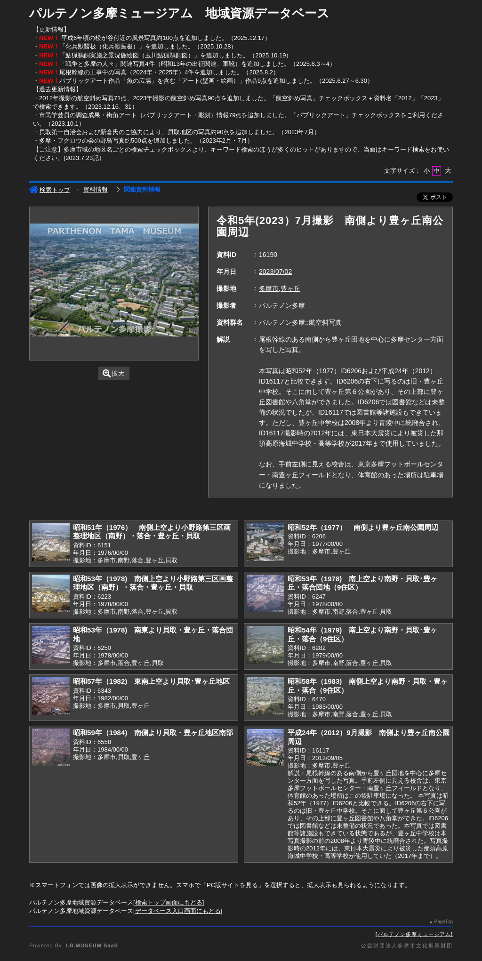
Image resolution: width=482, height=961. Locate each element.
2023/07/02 (275, 271)
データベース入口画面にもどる (178, 910)
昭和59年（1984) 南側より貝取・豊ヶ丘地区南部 (153, 733)
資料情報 (95, 189)
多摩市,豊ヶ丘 (279, 288)
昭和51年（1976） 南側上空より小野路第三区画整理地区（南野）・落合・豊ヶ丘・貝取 (152, 531)
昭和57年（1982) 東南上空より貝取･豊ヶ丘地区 (151, 681)
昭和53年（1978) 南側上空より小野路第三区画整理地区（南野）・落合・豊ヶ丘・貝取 (153, 583)
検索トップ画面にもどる (168, 902)
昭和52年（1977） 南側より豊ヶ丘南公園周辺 (363, 527)
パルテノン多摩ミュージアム (414, 934)
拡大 (114, 373)
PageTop (443, 921)
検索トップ (49, 189)
